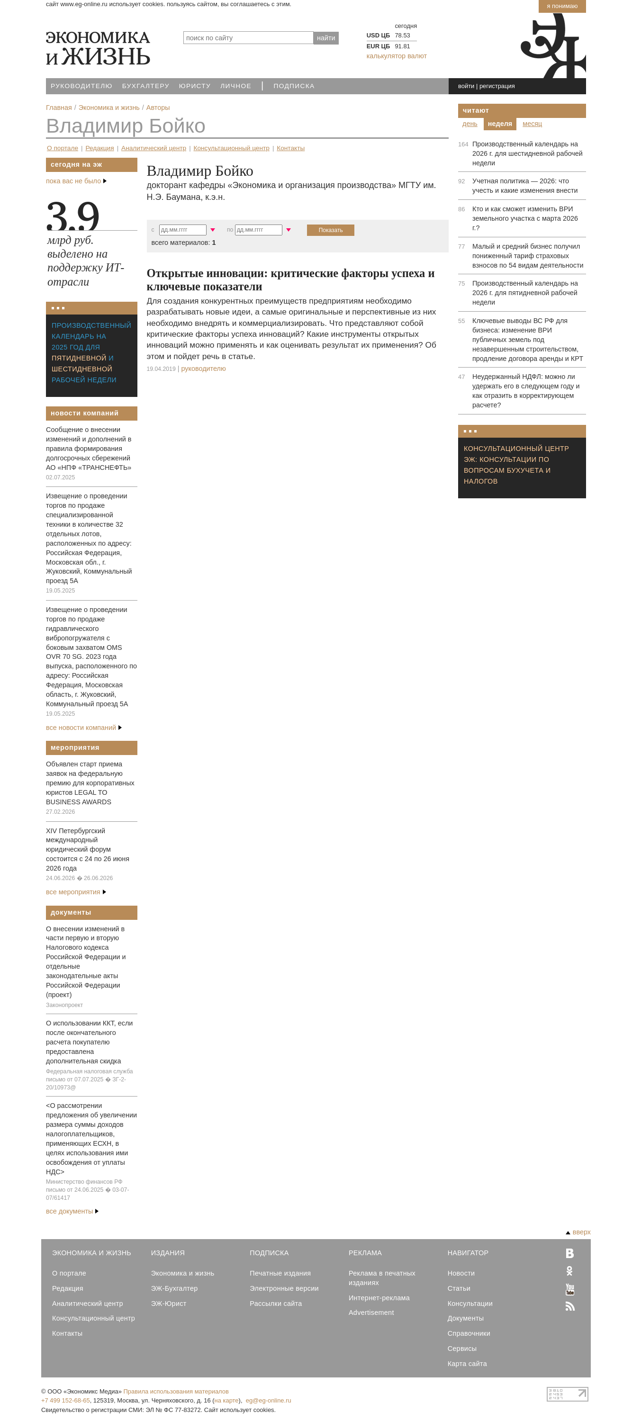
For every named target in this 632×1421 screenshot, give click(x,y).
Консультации (470, 1303)
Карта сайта (467, 1363)
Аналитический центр (153, 148)
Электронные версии (284, 1288)
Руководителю (82, 86)
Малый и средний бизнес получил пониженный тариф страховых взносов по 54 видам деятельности (528, 256)
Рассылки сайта (276, 1303)
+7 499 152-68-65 (65, 1400)
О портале (62, 148)
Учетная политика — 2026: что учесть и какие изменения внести (525, 185)
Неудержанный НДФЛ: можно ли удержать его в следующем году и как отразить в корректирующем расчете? (526, 391)
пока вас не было (76, 181)
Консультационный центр (232, 148)
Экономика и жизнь (183, 1273)
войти (466, 86)
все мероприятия (76, 892)
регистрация (497, 86)
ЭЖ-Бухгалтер (174, 1288)
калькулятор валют (397, 56)
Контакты (291, 148)
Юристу (195, 86)
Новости (461, 1273)
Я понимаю (562, 5)
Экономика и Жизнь (91, 1253)
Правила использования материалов (176, 1391)
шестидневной (82, 369)
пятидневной (79, 358)
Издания (168, 1253)
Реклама (365, 1253)
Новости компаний (85, 413)
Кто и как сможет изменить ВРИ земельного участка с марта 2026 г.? (525, 218)
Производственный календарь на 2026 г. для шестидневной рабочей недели (527, 153)
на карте (227, 1400)
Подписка (294, 86)
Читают (476, 110)
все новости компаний (84, 727)
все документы (72, 1211)
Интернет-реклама (379, 1298)
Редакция (99, 148)
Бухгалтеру (146, 86)
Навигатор (468, 1253)
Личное (236, 86)
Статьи (459, 1288)
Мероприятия (75, 747)
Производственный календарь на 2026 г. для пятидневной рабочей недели (525, 292)
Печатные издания (280, 1273)
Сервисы (462, 1348)
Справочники (469, 1333)
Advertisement (371, 1312)
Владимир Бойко (126, 125)
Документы (71, 912)
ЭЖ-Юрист (169, 1303)
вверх (578, 1232)
